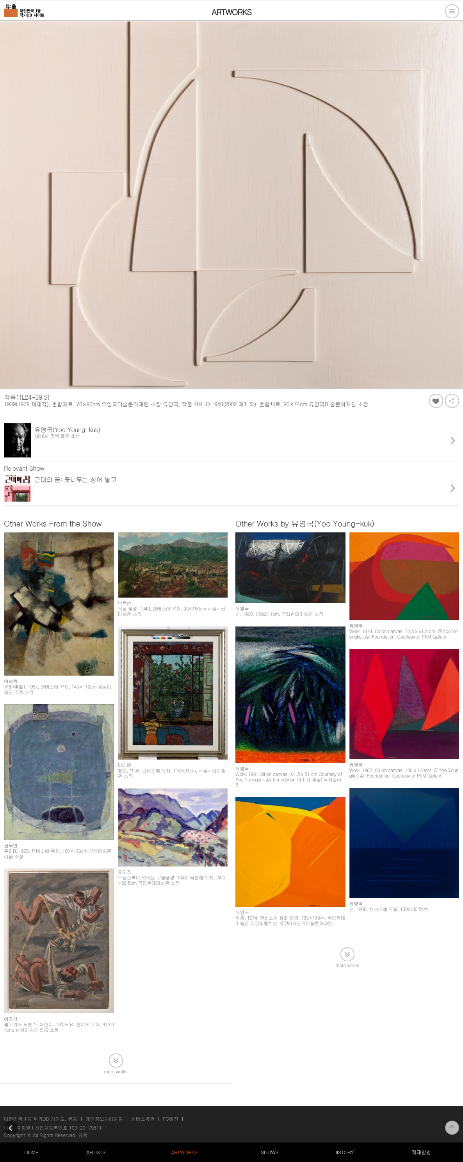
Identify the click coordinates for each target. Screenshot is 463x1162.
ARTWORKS (184, 1152)
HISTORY (343, 1152)
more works (116, 1071)
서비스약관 (143, 1118)
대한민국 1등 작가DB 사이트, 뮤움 (40, 1118)
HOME (31, 1152)
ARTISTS (95, 1152)
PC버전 (170, 1118)
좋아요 (436, 401)
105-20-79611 (85, 1127)
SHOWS (269, 1152)
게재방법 (421, 1152)
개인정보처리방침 (104, 1118)
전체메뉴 (452, 11)
